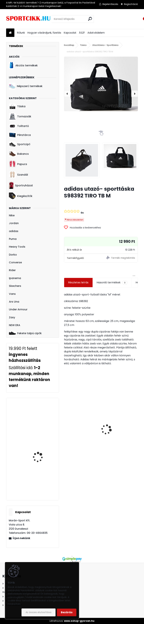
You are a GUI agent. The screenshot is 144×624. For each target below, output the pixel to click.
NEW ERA (14, 325)
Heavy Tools (17, 247)
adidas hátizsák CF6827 (42, 414)
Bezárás (66, 612)
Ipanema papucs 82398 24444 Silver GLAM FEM (42, 480)
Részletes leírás (78, 282)
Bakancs (19, 154)
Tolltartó (19, 126)
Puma (13, 239)
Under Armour (18, 309)
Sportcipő (19, 144)
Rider (12, 270)
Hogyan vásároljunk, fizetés (44, 32)
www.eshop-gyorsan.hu (79, 621)
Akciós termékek (23, 65)
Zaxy (12, 317)
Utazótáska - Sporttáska (105, 45)
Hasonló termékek (112, 283)
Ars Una (14, 302)
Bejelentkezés (110, 4)
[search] (90, 19)
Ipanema (15, 278)
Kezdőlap (69, 45)
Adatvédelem (96, 32)
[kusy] (71, 455)
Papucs (18, 164)
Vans (12, 294)
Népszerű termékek (25, 86)
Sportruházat (21, 185)
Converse (15, 262)
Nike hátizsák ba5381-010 (118, 432)
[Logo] (29, 19)
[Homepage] (10, 33)
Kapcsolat (70, 32)
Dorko (13, 255)
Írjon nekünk (21, 538)
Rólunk (21, 32)
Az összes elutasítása (38, 612)
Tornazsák (20, 116)
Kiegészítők (20, 195)
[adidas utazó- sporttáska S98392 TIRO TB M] (101, 84)
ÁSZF (82, 32)
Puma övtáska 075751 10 (42, 455)
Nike (12, 215)
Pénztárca (20, 135)
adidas (13, 231)
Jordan (14, 223)
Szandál (18, 174)
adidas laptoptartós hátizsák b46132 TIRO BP (81, 433)
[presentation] (67, 93)
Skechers (15, 286)
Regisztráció (131, 4)
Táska (17, 106)
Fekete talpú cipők (25, 333)
